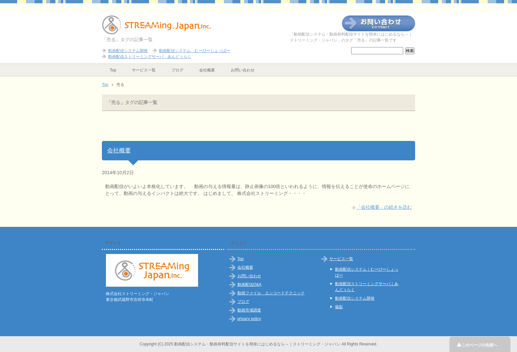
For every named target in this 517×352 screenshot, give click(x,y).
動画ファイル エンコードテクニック (271, 293)
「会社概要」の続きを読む (384, 207)
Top (113, 70)
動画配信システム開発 (128, 50)
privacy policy (249, 318)
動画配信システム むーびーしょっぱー (194, 50)
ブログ (177, 70)
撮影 (339, 307)
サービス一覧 (144, 70)
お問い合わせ (243, 70)
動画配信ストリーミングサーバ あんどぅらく (149, 56)
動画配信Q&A (249, 284)
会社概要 (207, 70)
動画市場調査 (249, 310)
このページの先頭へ (480, 345)
